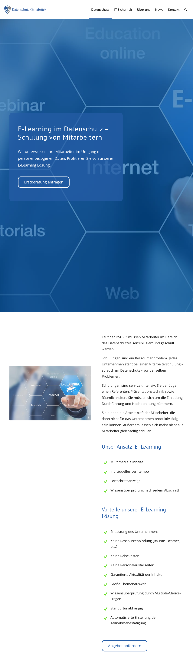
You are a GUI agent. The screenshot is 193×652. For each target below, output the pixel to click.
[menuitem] (100, 9)
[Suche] (185, 9)
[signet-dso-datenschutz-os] (25, 9)
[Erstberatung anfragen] (43, 182)
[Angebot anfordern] (124, 645)
